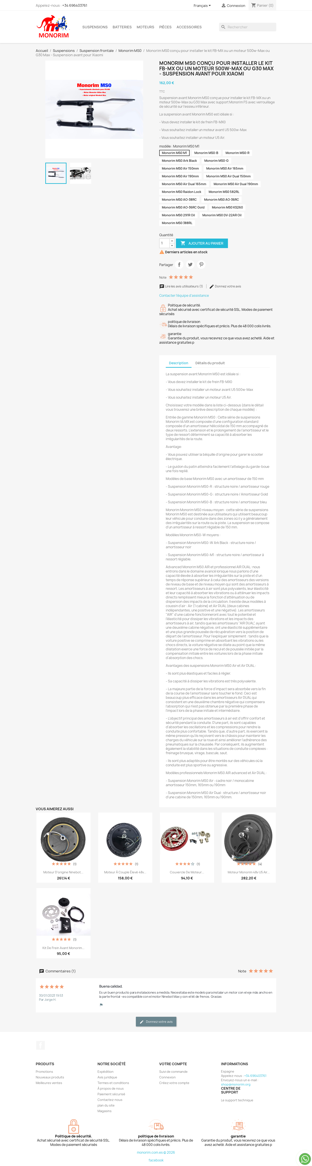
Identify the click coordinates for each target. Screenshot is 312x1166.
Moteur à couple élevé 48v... (125, 872)
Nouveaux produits (50, 1077)
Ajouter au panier (201, 243)
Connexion (167, 1077)
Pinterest (201, 264)
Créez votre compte (174, 1083)
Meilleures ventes (49, 1083)
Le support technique (237, 1100)
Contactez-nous (110, 1100)
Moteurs (145, 27)
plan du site (106, 1105)
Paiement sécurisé (111, 1094)
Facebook (40, 1045)
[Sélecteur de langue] (203, 5)
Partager (179, 264)
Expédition (106, 1072)
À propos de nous (111, 1088)
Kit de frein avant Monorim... (63, 948)
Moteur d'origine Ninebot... (63, 872)
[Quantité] (164, 243)
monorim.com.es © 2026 (156, 1152)
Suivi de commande (173, 1072)
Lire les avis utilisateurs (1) (181, 286)
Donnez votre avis (225, 286)
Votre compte (173, 1064)
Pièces (165, 27)
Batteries (122, 27)
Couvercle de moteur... (187, 872)
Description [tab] (178, 363)
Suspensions (95, 27)
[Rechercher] (247, 27)
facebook (156, 1160)
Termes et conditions (113, 1083)
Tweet (190, 264)
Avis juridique (107, 1077)
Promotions (44, 1072)
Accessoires (189, 27)
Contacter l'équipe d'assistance (184, 295)
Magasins (105, 1111)
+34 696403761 (74, 5)
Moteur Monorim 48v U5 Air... (249, 872)
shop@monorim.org (235, 1084)
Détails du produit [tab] (210, 363)
